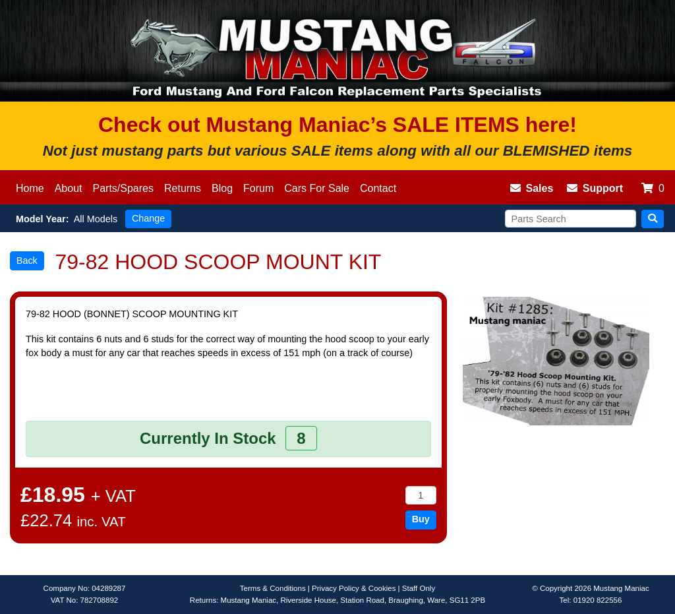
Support (595, 188)
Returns (182, 188)
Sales (532, 188)
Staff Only (418, 588)
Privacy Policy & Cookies (354, 588)
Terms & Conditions (273, 588)
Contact (378, 188)
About (68, 188)
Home (30, 188)
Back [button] (27, 260)
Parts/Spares (123, 188)
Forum (258, 188)
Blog (222, 188)
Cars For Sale (316, 188)
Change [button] (148, 218)
